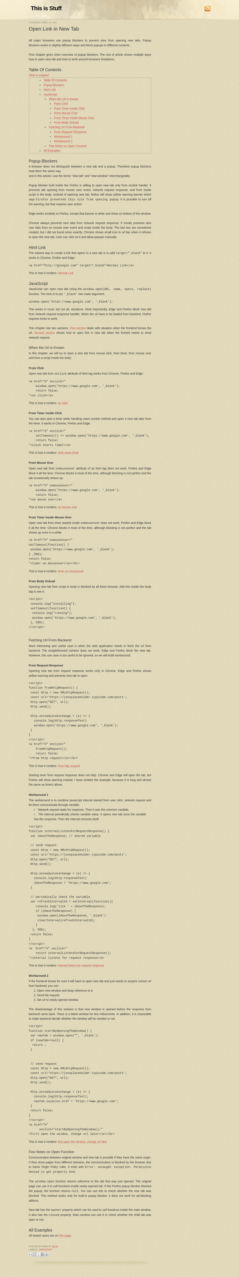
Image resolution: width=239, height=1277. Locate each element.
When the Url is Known (63, 99)
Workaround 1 (63, 136)
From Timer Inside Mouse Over (74, 118)
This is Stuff (46, 8)
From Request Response (70, 132)
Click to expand (39, 75)
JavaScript (50, 94)
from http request (69, 764)
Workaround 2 (63, 141)
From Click (61, 103)
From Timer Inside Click (69, 108)
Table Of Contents (55, 80)
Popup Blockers (54, 85)
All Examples (52, 150)
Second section (44, 332)
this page (65, 1232)
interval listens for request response (81, 964)
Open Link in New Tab (54, 29)
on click (63, 402)
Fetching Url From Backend (66, 127)
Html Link (50, 89)
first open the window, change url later (82, 1140)
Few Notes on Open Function (68, 146)
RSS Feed (207, 8)
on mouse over (67, 506)
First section (78, 327)
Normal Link (66, 272)
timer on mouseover (71, 569)
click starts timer (68, 451)
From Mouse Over (66, 113)
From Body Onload (66, 122)
